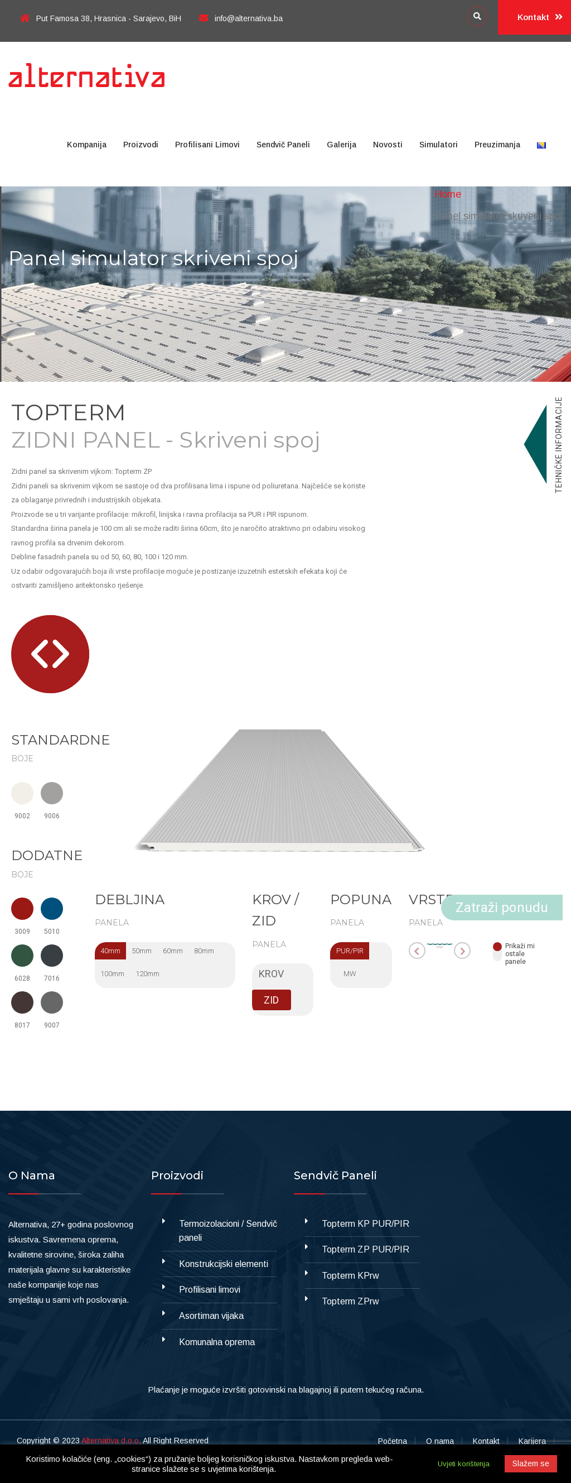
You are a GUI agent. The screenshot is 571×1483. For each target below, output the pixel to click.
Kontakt (540, 17)
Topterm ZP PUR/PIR (365, 1249)
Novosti (388, 144)
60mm (173, 951)
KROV (271, 974)
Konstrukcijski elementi (223, 1264)
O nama (440, 1441)
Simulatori (438, 144)
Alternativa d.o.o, (111, 1440)
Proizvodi (140, 144)
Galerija (341, 144)
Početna (392, 1441)
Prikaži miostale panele (520, 951)
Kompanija (87, 144)
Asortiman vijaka (211, 1316)
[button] (39, 654)
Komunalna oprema (217, 1342)
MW (349, 974)
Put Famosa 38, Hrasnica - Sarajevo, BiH (100, 18)
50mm (142, 951)
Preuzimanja (497, 144)
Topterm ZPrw (350, 1301)
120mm (147, 974)
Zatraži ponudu (502, 907)
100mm (112, 974)
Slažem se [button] (530, 1463)
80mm (204, 951)
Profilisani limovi (207, 144)
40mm (110, 951)
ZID (271, 1000)
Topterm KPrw (350, 1275)
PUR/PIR (350, 951)
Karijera (532, 1441)
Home (448, 194)
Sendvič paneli (283, 144)
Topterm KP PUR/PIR (365, 1223)
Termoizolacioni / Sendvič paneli (228, 1231)
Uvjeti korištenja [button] (464, 1464)
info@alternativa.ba (241, 18)
